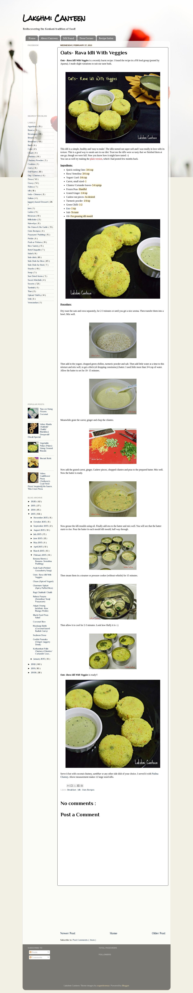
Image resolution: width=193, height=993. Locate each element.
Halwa (31, 187)
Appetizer (32, 126)
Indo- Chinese (34, 194)
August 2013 (39, 530)
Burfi (30, 145)
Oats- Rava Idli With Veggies (42, 576)
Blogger (125, 985)
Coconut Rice (39, 621)
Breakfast (72, 790)
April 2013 (38, 546)
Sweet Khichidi (35, 280)
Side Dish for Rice (36, 261)
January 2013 (40, 659)
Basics (31, 130)
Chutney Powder (36, 160)
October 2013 (40, 522)
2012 (33, 664)
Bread (31, 138)
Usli (30, 299)
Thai (30, 291)
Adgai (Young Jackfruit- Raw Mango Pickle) (40, 608)
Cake (30, 149)
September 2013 (41, 526)
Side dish (32, 257)
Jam (30, 208)
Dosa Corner (86, 38)
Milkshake (32, 219)
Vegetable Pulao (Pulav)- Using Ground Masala (46, 447)
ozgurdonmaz (103, 985)
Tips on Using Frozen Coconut (46, 411)
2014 (33, 510)
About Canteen (49, 38)
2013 (33, 514)
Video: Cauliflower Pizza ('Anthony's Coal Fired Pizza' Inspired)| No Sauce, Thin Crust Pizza (40, 481)
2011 (33, 668)
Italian (31, 198)
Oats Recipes (88, 790)
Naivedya (32, 223)
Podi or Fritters (35, 242)
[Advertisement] (113, 908)
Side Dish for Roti (36, 265)
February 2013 (40, 555)
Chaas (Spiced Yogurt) (43, 581)
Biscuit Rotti (45, 458)
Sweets (31, 284)
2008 (34, 672)
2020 (34, 501)
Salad (30, 253)
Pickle (31, 238)
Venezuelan (33, 302)
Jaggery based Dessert (38, 202)
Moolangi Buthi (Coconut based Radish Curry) (41, 628)
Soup (30, 272)
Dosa (30, 179)
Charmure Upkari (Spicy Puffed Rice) (43, 586)
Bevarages (33, 134)
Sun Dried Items (35, 276)
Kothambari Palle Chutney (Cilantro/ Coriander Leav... (42, 651)
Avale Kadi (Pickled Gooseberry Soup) (42, 569)
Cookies (32, 164)
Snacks (31, 268)
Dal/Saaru (32, 171)
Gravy (31, 183)
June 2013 (38, 538)
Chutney (32, 156)
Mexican (32, 216)
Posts (33, 952)
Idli (79, 790)
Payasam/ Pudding (37, 234)
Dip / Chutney (34, 175)
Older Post (158, 933)
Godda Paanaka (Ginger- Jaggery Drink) (41, 642)
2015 (33, 505)
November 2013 (41, 517)
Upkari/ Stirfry (34, 295)
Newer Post (67, 933)
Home (32, 38)
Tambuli (31, 287)
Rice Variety (33, 246)
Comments (36, 957)
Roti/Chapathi (34, 250)
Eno (68, 208)
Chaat (31, 153)
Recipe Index (106, 38)
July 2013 (38, 534)
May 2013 (38, 542)
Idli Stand (68, 38)
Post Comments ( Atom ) (84, 940)
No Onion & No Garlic (38, 227)
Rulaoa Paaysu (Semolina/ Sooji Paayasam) (41, 599)
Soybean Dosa (39, 635)
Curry (30, 168)
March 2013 (39, 551)
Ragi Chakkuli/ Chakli (42, 592)
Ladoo (31, 212)
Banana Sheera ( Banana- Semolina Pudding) (42, 561)
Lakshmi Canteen (54, 18)
